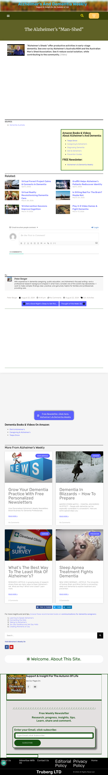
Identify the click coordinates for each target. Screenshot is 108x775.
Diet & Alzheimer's (17, 429)
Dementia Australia (17, 125)
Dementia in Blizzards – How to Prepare (77, 493)
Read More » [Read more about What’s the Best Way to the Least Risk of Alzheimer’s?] (13, 594)
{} (51, 243)
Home (94, 760)
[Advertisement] (54, 338)
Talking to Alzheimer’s (18, 622)
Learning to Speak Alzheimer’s (22, 618)
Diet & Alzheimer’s (74, 151)
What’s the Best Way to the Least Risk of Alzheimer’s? (28, 571)
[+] (54, 243)
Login (95, 227)
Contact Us (43, 760)
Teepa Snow (15, 435)
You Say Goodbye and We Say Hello (24, 624)
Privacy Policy (80, 763)
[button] (8, 15)
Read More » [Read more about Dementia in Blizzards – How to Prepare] (64, 516)
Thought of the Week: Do (73, 304)
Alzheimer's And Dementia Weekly (52, 3)
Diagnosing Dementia (75, 147)
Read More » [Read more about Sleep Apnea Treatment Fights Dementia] (64, 594)
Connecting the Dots (18, 620)
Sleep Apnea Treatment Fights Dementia (76, 571)
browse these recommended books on (63, 614)
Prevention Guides (74, 154)
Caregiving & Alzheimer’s (77, 144)
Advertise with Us (27, 761)
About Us (6, 760)
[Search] (100, 635)
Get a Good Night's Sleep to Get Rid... (39, 304)
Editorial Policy (63, 763)
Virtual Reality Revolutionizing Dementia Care (34, 195)
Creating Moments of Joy (20, 626)
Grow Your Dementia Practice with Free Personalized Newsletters (28, 496)
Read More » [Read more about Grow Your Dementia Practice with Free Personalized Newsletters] (13, 516)
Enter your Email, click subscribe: (35, 729)
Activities (90, 298)
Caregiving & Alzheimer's (20, 432)
